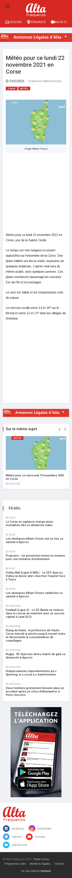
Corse (12, 88)
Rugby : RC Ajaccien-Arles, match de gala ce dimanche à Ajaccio (35, 656)
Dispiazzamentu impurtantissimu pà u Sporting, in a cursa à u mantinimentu (31, 673)
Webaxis (46, 870)
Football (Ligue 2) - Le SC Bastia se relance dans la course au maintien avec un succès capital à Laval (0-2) (35, 613)
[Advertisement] (36, 192)
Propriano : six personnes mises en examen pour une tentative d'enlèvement (35, 557)
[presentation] (59, 429)
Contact (59, 863)
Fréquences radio (15, 863)
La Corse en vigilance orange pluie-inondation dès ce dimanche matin (30, 523)
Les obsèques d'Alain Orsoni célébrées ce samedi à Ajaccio (34, 594)
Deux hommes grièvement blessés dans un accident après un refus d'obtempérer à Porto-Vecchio (35, 691)
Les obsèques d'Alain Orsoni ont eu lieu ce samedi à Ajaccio (34, 540)
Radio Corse (41, 859)
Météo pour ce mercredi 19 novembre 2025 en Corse (35, 477)
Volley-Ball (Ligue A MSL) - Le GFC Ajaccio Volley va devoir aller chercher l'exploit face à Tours (35, 576)
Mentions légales (40, 863)
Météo (24, 88)
